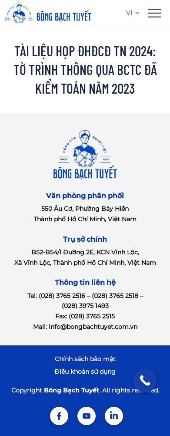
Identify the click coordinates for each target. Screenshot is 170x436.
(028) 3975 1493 (85, 306)
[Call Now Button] (145, 380)
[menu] (154, 13)
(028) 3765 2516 (62, 296)
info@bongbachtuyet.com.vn (93, 327)
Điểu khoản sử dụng (85, 371)
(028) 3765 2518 (115, 296)
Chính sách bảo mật (85, 359)
